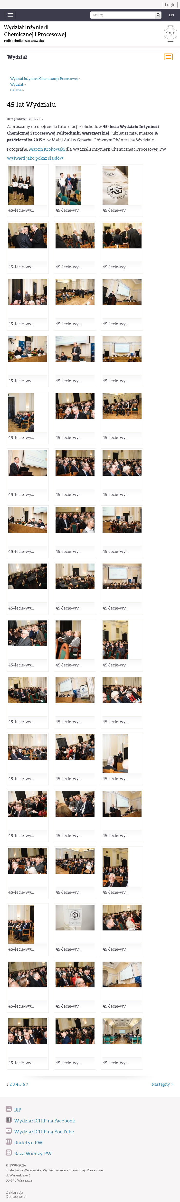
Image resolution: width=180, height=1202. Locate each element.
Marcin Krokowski (47, 149)
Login (170, 4)
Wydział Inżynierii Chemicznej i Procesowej (44, 79)
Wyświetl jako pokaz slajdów (35, 158)
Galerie (15, 90)
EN (171, 15)
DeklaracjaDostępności (16, 1194)
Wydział (17, 57)
